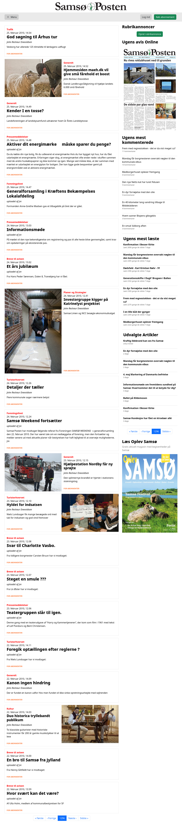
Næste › (72, 818)
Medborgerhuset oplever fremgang (149, 173)
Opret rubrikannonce (149, 34)
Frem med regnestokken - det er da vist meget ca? (149, 150)
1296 (62, 818)
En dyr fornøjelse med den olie (149, 193)
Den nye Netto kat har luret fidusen (149, 183)
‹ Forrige (51, 818)
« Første (39, 818)
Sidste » (84, 818)
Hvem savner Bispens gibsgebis (149, 217)
